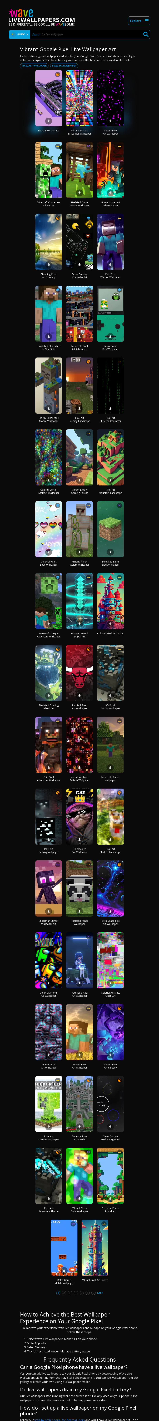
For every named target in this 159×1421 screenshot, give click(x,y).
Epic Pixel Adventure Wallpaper (48, 778)
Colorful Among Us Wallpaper (48, 994)
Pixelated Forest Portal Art (110, 1210)
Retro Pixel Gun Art (48, 130)
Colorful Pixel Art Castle (110, 633)
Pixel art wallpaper (34, 65)
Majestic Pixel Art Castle (79, 1138)
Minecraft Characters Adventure (48, 204)
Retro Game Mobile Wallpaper (64, 1281)
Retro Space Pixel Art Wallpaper (110, 922)
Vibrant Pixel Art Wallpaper (110, 132)
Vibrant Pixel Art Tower (95, 1280)
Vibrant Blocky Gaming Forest (79, 491)
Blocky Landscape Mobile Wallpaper (49, 419)
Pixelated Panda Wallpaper (79, 922)
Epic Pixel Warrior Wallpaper (110, 276)
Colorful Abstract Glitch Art (110, 994)
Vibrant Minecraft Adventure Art (110, 204)
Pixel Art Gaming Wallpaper (48, 850)
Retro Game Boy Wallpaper (110, 347)
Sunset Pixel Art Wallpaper (79, 1066)
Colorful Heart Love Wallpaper (48, 563)
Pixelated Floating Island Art (49, 707)
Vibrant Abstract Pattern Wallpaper (79, 778)
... (93, 1292)
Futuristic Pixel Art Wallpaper (80, 994)
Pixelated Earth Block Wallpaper (110, 563)
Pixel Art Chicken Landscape (110, 850)
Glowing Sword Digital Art (79, 635)
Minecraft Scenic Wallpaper (110, 778)
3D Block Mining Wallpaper (110, 707)
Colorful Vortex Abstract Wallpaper (48, 491)
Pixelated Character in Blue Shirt (48, 347)
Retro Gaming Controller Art (79, 276)
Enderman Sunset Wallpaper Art (48, 922)
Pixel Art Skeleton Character (110, 419)
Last (100, 1292)
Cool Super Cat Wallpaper (79, 850)
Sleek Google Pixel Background (110, 1138)
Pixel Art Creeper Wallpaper (48, 1138)
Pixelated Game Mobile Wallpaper (79, 204)
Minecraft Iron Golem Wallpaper (79, 563)
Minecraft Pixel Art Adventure (79, 347)
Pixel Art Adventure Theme (49, 1210)
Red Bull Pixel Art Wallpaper (79, 707)
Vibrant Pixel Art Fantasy (110, 1066)
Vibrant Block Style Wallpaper (79, 1210)
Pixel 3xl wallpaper (64, 65)
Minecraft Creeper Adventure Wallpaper (48, 635)
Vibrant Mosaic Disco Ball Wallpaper (79, 132)
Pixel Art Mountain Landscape (110, 491)
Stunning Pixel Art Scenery (48, 276)
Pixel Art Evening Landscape (79, 419)
